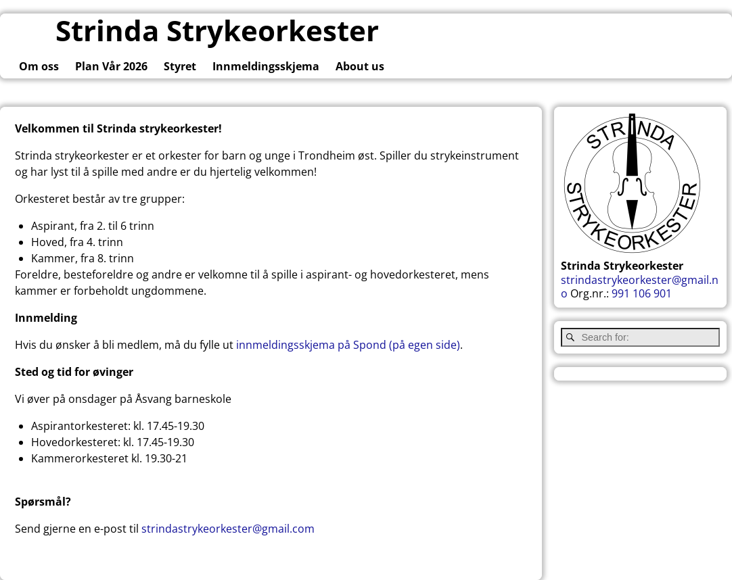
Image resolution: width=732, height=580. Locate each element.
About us (360, 66)
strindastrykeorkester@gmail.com (228, 528)
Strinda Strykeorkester (217, 30)
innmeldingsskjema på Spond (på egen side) (348, 344)
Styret (180, 66)
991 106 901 (642, 293)
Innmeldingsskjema (265, 66)
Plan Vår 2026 (111, 66)
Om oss (39, 66)
